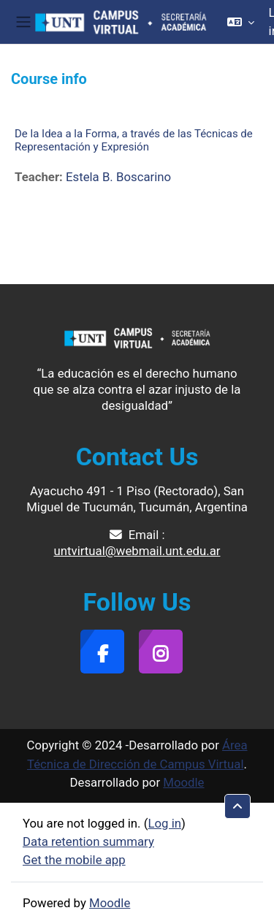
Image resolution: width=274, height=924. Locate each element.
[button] (240, 22)
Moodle (183, 782)
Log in (164, 823)
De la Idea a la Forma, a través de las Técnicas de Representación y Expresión (134, 140)
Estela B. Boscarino (118, 176)
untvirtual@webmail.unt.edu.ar (137, 550)
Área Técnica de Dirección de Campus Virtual (137, 754)
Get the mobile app (74, 859)
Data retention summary (88, 841)
